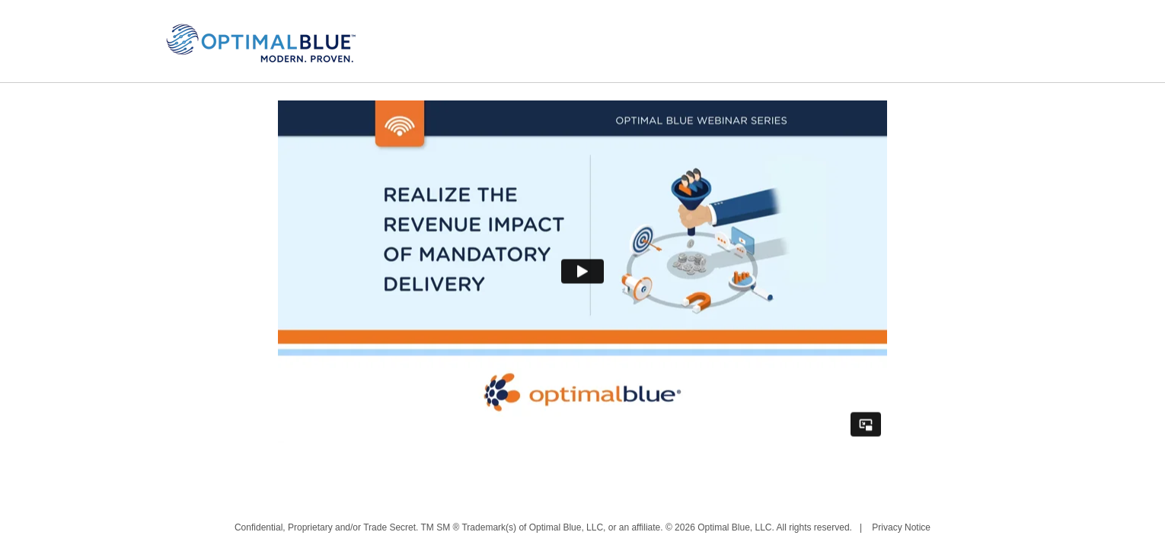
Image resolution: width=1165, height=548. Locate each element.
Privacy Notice (901, 527)
